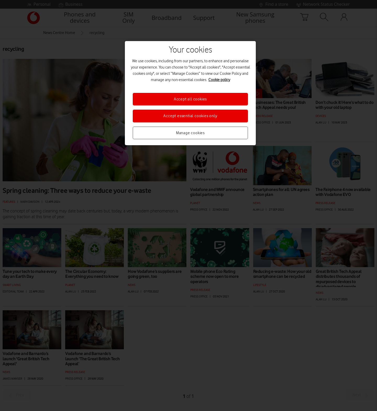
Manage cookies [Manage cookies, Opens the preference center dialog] (190, 133)
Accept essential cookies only (190, 116)
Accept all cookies (190, 99)
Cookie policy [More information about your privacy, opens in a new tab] (219, 79)
